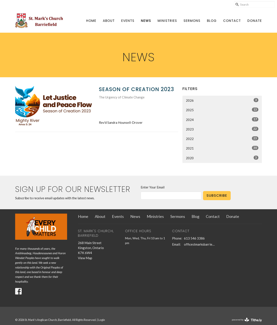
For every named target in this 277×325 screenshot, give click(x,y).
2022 (222, 138)
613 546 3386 (194, 238)
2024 (222, 119)
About (109, 20)
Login (101, 320)
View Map (85, 258)
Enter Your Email (152, 187)
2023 (222, 129)
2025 (222, 110)
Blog (212, 20)
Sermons (192, 20)
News (146, 20)
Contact (232, 20)
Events (127, 20)
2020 (222, 158)
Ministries (167, 20)
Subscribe (216, 195)
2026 (222, 100)
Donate (254, 20)
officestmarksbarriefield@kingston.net (199, 244)
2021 (222, 148)
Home (91, 20)
